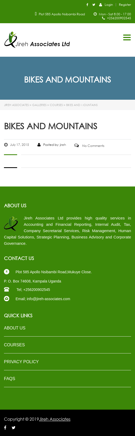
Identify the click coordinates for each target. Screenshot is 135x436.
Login (106, 4)
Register (125, 4)
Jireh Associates (54, 419)
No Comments (89, 146)
